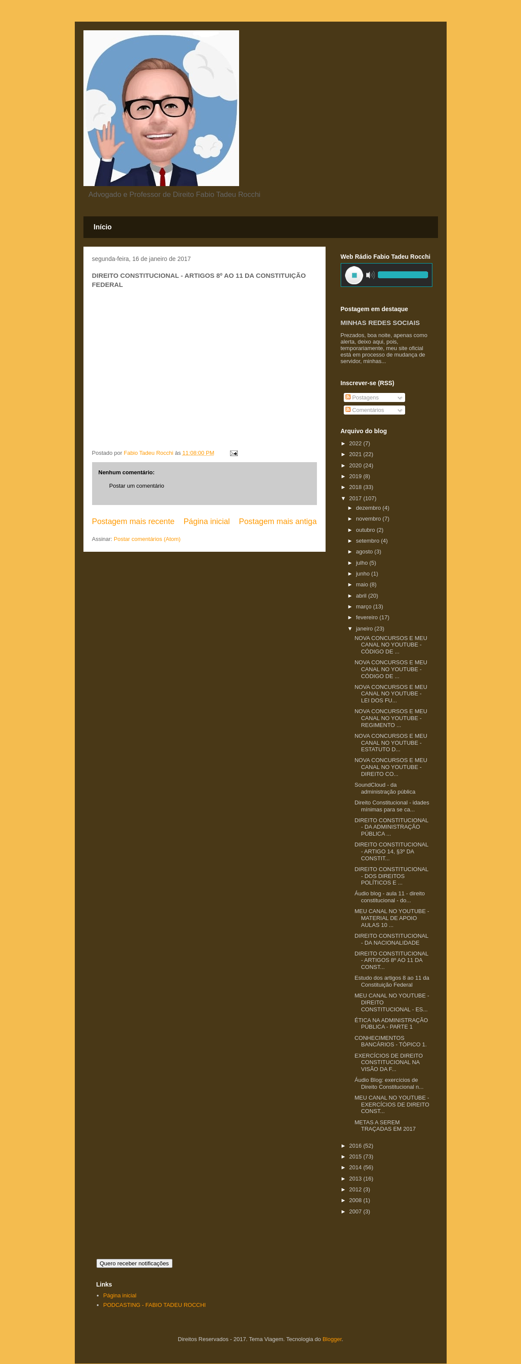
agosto (365, 551)
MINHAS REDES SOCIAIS (380, 322)
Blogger (332, 1339)
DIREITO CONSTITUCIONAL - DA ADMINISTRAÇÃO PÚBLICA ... (391, 827)
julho (362, 563)
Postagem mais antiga (278, 521)
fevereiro (367, 617)
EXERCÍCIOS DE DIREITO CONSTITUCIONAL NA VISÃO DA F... (389, 1062)
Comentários (364, 410)
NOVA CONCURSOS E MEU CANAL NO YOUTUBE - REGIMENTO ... (391, 718)
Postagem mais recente (133, 521)
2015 (356, 1156)
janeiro (365, 628)
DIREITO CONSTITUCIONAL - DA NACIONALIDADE (391, 939)
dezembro (369, 508)
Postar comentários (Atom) (147, 539)
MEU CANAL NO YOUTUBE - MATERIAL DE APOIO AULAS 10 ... (392, 918)
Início (103, 227)
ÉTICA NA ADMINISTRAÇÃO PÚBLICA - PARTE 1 (391, 1023)
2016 (356, 1145)
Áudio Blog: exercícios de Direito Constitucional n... (389, 1083)
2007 (356, 1211)
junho (363, 573)
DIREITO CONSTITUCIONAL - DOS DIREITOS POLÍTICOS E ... (391, 876)
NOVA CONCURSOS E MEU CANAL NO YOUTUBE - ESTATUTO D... (391, 743)
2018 (356, 487)
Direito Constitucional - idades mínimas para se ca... (392, 806)
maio (363, 584)
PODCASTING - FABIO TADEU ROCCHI (154, 1305)
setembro (368, 540)
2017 (356, 498)
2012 (356, 1189)
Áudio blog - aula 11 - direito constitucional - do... (390, 897)
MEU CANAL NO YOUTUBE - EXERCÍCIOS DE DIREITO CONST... (392, 1104)
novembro (369, 518)
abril (362, 595)
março (364, 606)
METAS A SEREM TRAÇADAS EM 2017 (385, 1125)
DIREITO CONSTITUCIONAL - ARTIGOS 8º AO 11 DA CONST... (391, 960)
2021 (356, 454)
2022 (356, 443)
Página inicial (206, 521)
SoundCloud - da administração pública (385, 788)
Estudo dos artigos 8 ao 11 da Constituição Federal (392, 981)
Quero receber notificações (134, 1263)
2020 (356, 465)
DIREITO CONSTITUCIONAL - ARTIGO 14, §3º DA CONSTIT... (391, 851)
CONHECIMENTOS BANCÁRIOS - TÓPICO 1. (391, 1041)
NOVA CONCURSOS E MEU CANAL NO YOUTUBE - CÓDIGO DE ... (391, 645)
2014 (356, 1167)
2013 (356, 1178)
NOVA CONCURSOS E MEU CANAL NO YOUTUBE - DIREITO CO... (391, 767)
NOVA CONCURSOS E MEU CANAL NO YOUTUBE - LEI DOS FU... (391, 694)
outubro (366, 530)
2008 (356, 1200)
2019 (356, 476)
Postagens (362, 397)
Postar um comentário (136, 486)
